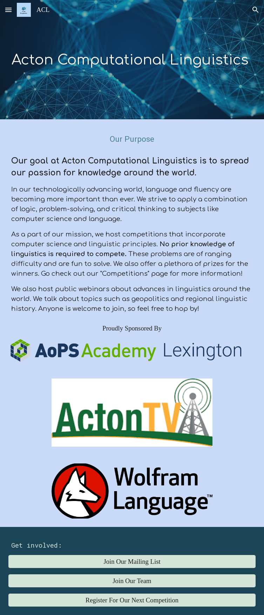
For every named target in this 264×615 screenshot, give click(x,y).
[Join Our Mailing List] (132, 561)
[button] (8, 9)
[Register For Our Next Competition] (132, 600)
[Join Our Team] (132, 580)
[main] (132, 60)
